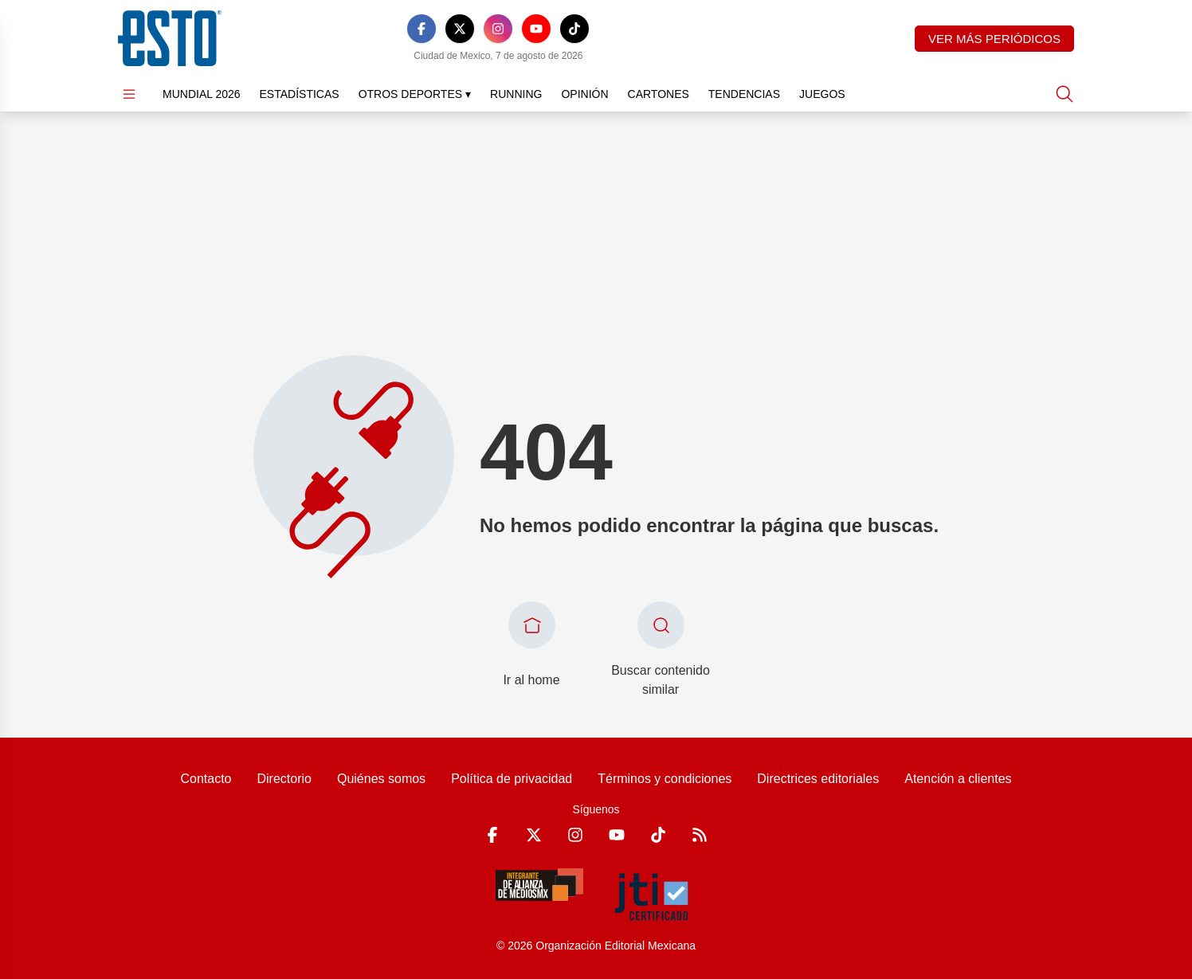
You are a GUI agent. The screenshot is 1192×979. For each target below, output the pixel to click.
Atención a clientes (957, 778)
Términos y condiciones (664, 778)
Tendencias (744, 94)
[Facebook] (421, 28)
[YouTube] (536, 28)
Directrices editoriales (818, 778)
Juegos (822, 94)
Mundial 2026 (202, 94)
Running (516, 94)
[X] (459, 28)
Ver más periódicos (994, 38)
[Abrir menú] (129, 94)
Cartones (658, 94)
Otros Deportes (415, 94)
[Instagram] (498, 28)
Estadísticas (299, 94)
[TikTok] (574, 28)
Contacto (205, 778)
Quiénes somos (381, 778)
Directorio (284, 778)
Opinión (584, 94)
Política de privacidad (511, 778)
